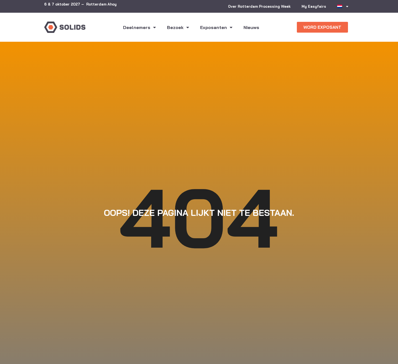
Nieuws (251, 27)
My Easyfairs (314, 6)
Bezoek (178, 27)
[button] (322, 27)
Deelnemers (139, 27)
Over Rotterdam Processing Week (259, 6)
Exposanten (216, 27)
